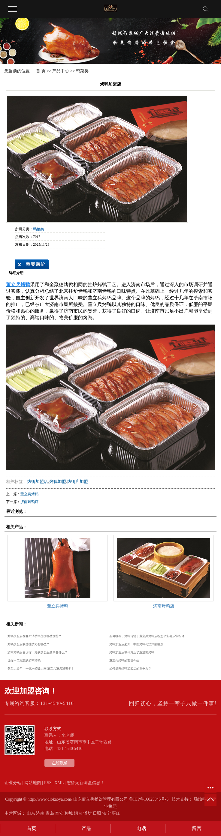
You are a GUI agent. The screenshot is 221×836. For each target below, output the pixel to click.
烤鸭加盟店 (37, 481)
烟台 (78, 813)
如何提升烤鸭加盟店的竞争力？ (130, 668)
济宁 (106, 813)
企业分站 (13, 783)
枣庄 (116, 813)
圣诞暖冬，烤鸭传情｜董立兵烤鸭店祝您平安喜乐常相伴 (146, 636)
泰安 (59, 813)
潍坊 (87, 813)
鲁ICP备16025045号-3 (148, 799)
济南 (40, 813)
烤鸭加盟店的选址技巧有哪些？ (29, 644)
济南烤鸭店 (29, 502)
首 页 (41, 71)
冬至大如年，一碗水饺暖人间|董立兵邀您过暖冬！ (41, 668)
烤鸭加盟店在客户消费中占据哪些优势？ (35, 636)
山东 (31, 813)
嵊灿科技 (202, 799)
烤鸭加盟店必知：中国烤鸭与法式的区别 (136, 644)
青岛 (50, 813)
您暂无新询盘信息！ (85, 783)
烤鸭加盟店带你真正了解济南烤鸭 (131, 652)
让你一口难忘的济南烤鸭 (24, 660)
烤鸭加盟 (57, 481)
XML (59, 783)
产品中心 (60, 71)
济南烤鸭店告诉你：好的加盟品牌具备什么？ (38, 652)
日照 (97, 813)
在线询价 (32, 264)
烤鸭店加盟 (77, 481)
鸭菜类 (82, 71)
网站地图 (32, 783)
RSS (48, 783)
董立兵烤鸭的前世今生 (124, 660)
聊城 (69, 813)
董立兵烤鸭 (29, 494)
